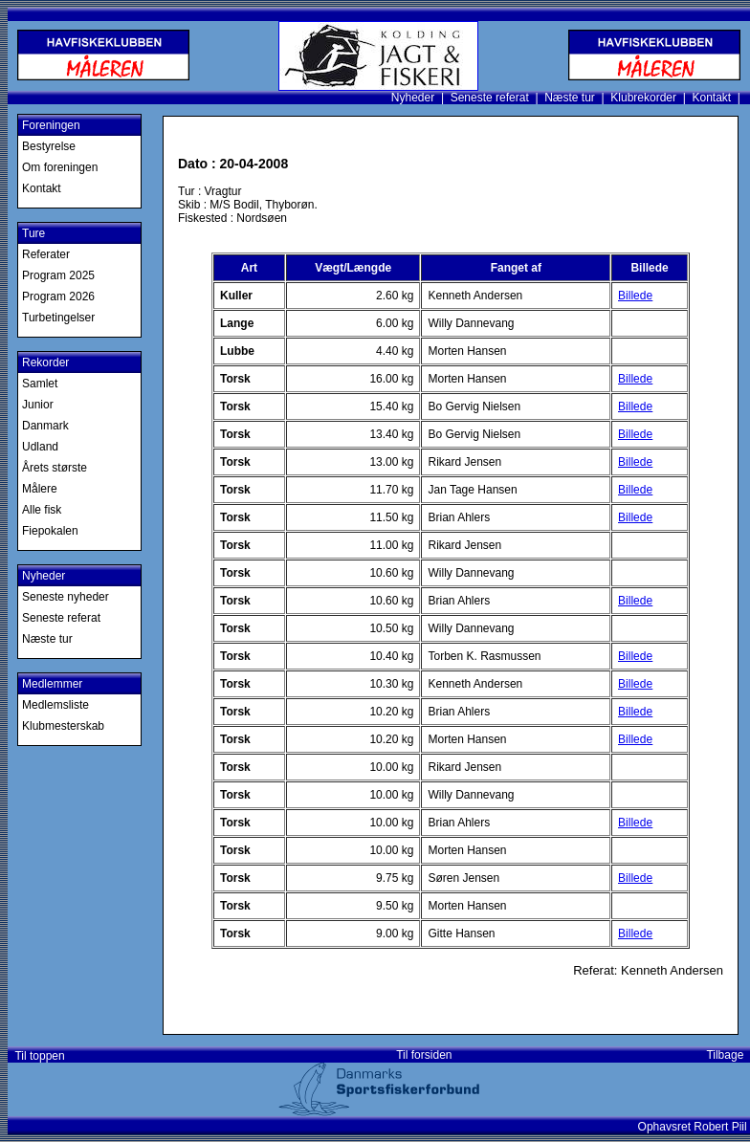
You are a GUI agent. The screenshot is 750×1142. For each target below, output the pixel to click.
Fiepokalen (50, 531)
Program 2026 (58, 296)
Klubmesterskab (63, 726)
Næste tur (569, 97)
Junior (38, 404)
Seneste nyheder (65, 597)
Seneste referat (490, 97)
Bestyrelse (49, 146)
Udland (40, 446)
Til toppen (37, 1056)
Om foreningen (60, 167)
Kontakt (711, 97)
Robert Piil (722, 1126)
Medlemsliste (55, 705)
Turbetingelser (58, 317)
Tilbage (728, 1055)
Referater (46, 254)
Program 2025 (58, 275)
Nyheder (412, 97)
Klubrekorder (643, 97)
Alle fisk (41, 509)
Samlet (39, 383)
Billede (635, 295)
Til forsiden (424, 1055)
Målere (39, 488)
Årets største (54, 467)
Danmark (45, 425)
